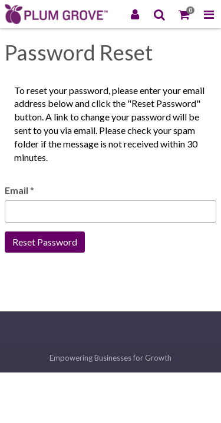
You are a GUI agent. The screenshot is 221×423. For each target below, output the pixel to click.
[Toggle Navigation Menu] (208, 14)
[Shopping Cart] (184, 14)
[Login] (135, 14)
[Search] (159, 14)
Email (16, 190)
